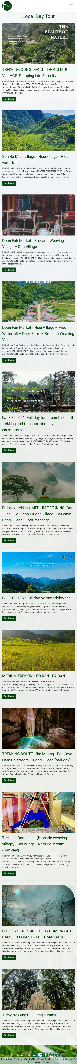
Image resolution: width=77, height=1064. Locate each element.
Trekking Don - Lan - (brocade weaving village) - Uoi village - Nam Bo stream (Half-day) (34, 844)
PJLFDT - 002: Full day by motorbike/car (36, 598)
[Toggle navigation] (71, 5)
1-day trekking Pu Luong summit (29, 1015)
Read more (9, 99)
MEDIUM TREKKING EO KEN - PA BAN (33, 676)
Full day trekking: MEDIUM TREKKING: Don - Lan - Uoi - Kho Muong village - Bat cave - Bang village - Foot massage (37, 514)
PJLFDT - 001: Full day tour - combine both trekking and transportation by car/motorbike (38, 423)
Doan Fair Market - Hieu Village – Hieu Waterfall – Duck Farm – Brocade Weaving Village (38, 333)
